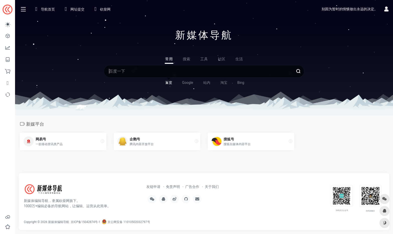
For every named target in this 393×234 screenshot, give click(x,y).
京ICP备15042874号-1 (85, 222)
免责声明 (173, 187)
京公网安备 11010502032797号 (126, 222)
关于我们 (212, 187)
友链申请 (153, 187)
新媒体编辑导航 (58, 222)
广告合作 (192, 187)
